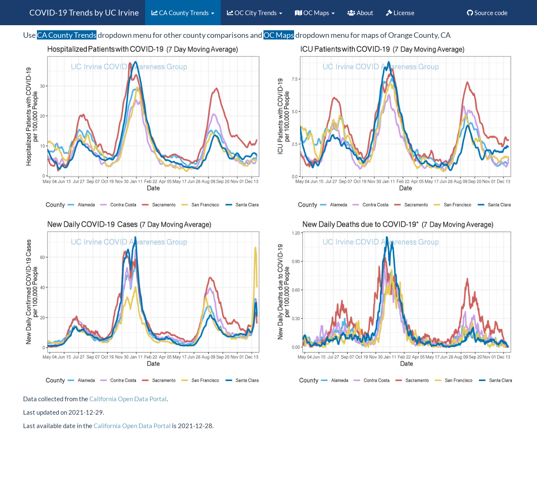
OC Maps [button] (315, 12)
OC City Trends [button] (254, 12)
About (360, 12)
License (400, 12)
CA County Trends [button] (182, 12)
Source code (487, 12)
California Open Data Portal (128, 398)
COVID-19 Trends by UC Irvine (84, 12)
